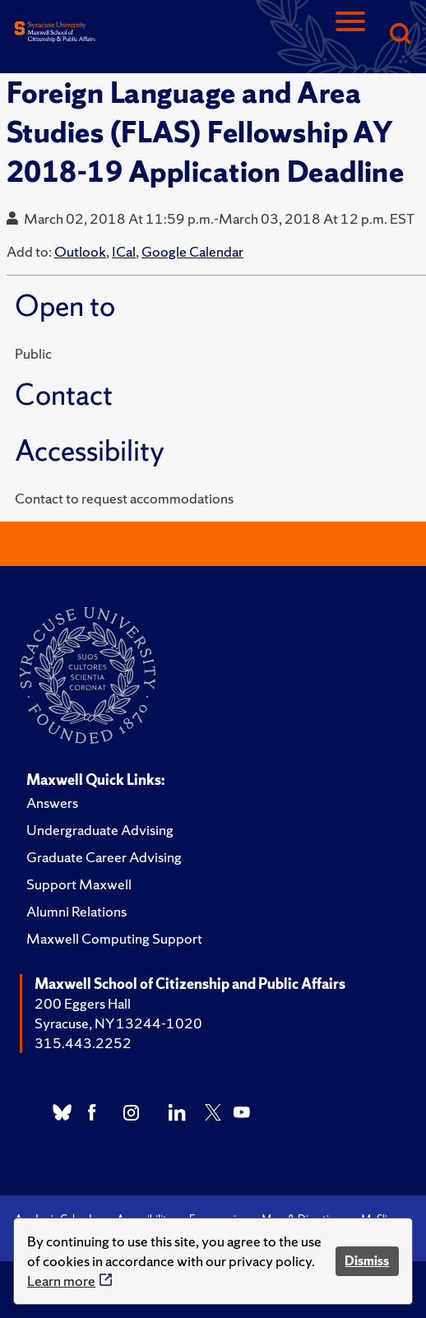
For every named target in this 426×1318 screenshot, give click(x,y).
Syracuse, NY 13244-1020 (118, 1023)
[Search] (399, 35)
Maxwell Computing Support (114, 938)
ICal (124, 251)
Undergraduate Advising (100, 829)
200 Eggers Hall (83, 1003)
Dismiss (367, 1260)
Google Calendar (192, 251)
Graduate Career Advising (104, 856)
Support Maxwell (79, 884)
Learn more (61, 1280)
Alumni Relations (76, 911)
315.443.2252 (83, 1042)
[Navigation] (350, 35)
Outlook (80, 251)
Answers (52, 802)
